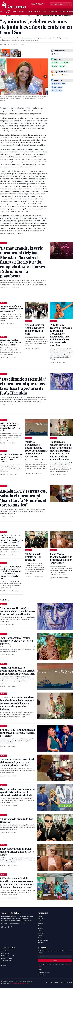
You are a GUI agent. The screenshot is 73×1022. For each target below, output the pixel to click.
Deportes (37, 11)
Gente (30, 11)
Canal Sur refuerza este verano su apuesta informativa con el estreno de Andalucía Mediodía (11, 539)
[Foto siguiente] (45, 77)
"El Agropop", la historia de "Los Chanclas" (33, 556)
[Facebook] (2, 927)
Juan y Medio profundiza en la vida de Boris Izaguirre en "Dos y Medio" (61, 558)
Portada (8, 15)
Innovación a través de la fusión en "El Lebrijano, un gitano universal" (11, 308)
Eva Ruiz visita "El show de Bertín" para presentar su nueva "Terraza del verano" (11, 458)
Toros (44, 11)
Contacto (4, 965)
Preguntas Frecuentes (44, 972)
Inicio (1, 15)
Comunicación (53, 11)
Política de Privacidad (7, 955)
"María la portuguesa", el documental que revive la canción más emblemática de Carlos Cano (36, 449)
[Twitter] (5, 927)
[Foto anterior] (3, 77)
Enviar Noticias (42, 974)
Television (29, 15)
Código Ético (5, 953)
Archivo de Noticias (43, 940)
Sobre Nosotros (5, 951)
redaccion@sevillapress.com (20, 983)
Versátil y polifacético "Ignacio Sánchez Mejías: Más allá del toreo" (10, 342)
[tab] (5, 53)
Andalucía (22, 11)
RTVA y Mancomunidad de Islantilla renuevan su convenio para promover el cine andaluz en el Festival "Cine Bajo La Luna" (11, 572)
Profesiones (41, 938)
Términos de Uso (6, 960)
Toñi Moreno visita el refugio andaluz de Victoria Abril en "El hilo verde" (10, 427)
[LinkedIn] (11, 927)
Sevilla (14, 11)
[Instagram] (8, 927)
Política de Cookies (6, 958)
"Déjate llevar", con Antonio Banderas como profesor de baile (34, 329)
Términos (62, 982)
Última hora (8, 11)
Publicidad (41, 970)
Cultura (62, 11)
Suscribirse (54, 960)
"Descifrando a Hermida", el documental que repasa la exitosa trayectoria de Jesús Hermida (17, 611)
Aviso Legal (4, 963)
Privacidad (49, 982)
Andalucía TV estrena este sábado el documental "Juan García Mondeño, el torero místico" (17, 762)
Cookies (56, 982)
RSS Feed (40, 942)
